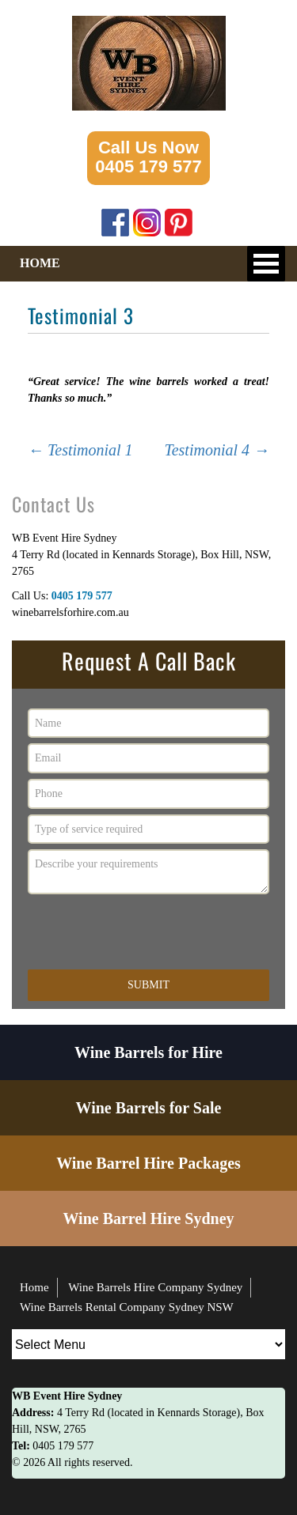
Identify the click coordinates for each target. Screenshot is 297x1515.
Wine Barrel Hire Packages (148, 1163)
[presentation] (148, 931)
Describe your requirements (148, 871)
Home (34, 1287)
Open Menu (266, 263)
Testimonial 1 (80, 450)
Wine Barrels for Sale (149, 1107)
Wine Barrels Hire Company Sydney (155, 1287)
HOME (40, 263)
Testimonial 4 (216, 450)
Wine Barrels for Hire (148, 1052)
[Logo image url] (149, 62)
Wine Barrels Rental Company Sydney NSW (127, 1307)
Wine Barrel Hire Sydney (148, 1218)
